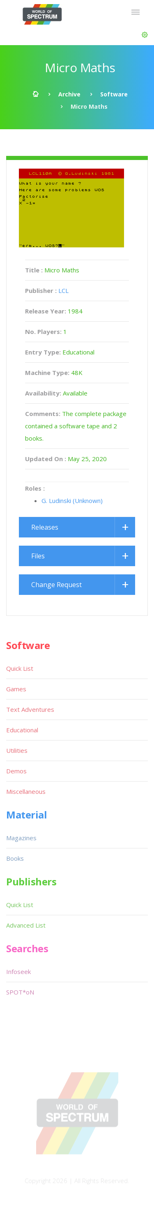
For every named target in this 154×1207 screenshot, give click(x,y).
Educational (22, 730)
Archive (69, 94)
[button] (145, 35)
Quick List (19, 668)
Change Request (56, 584)
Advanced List (26, 925)
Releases (44, 527)
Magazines (21, 838)
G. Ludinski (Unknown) (72, 500)
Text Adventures (30, 709)
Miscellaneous (26, 791)
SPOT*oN (20, 992)
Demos (16, 771)
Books (15, 858)
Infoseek (18, 971)
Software (114, 94)
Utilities (17, 750)
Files (38, 555)
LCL (63, 290)
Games (16, 689)
